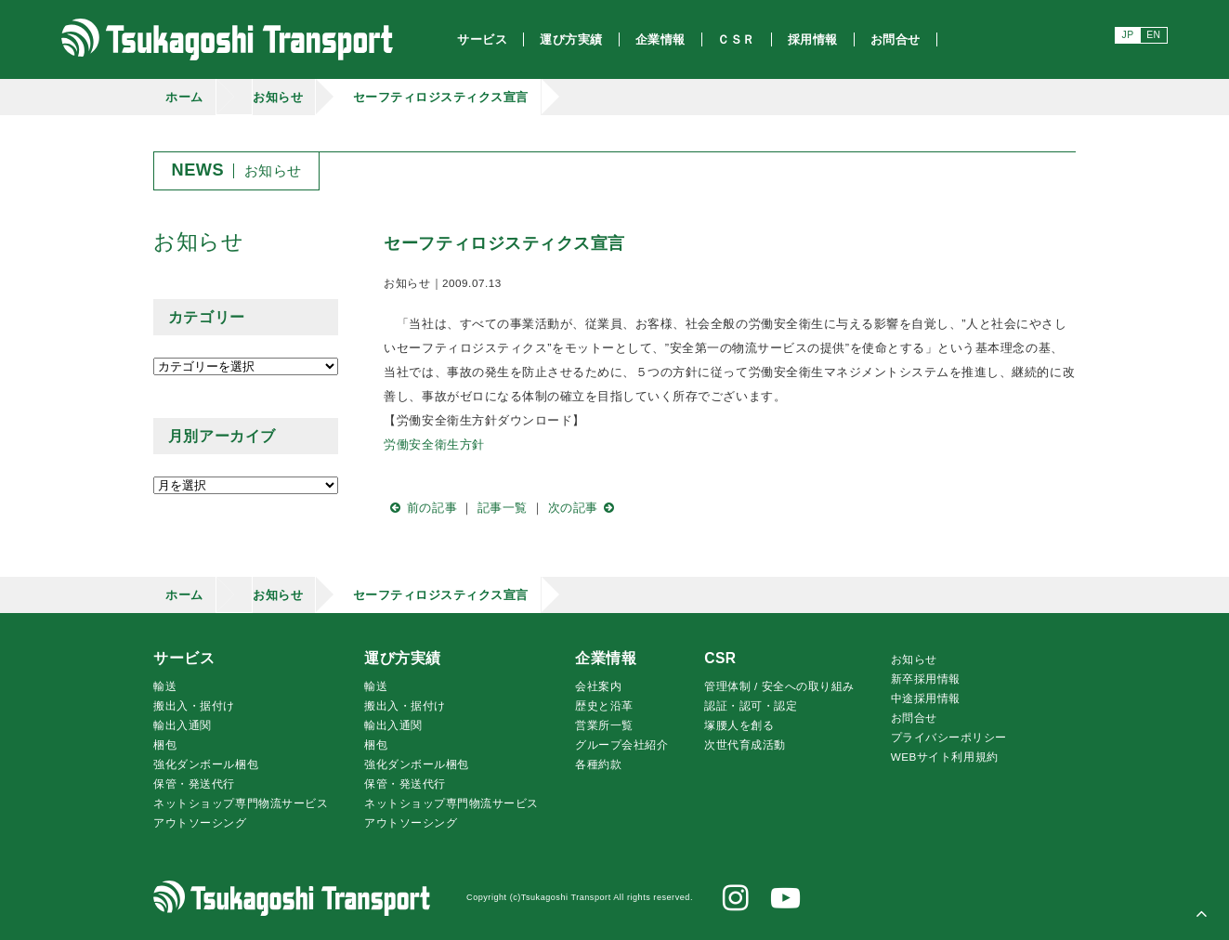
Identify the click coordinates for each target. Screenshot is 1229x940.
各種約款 (598, 764)
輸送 (165, 686)
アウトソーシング (199, 822)
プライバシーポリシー (949, 737)
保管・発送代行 (194, 783)
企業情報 (605, 658)
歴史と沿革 (604, 705)
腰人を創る (739, 725)
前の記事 (420, 508)
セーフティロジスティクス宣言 (441, 97)
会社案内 (598, 686)
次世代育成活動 (745, 744)
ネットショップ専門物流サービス (240, 803)
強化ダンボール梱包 (205, 764)
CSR (720, 658)
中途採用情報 (926, 698)
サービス (184, 658)
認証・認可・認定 (750, 705)
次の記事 (584, 508)
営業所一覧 (604, 725)
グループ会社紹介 (621, 744)
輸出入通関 (182, 725)
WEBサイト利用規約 (945, 757)
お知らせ (278, 97)
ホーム (184, 97)
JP (1127, 35)
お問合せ (914, 718)
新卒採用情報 (926, 678)
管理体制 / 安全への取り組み (779, 686)
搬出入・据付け (194, 705)
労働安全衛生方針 (434, 444)
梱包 (165, 744)
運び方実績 (402, 658)
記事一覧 (502, 508)
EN (1153, 35)
